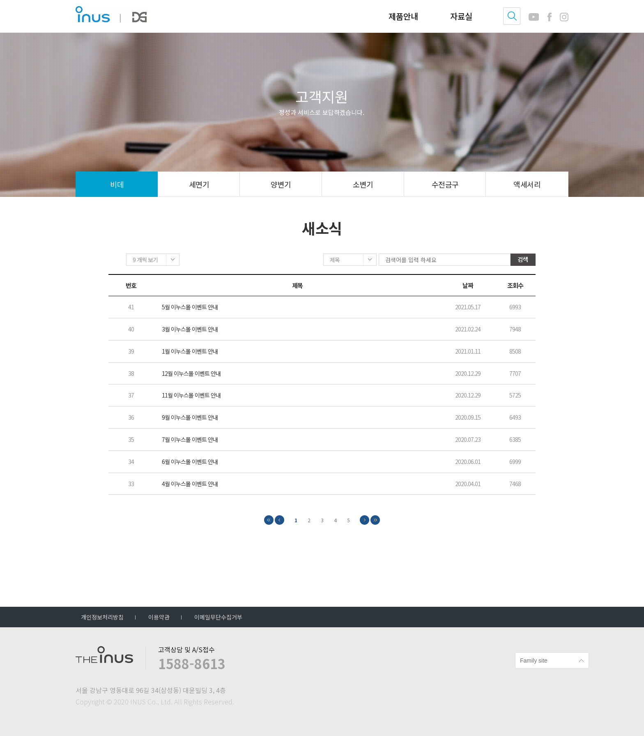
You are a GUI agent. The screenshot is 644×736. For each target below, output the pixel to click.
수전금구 (445, 184)
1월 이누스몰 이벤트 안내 (190, 351)
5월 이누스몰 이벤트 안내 (190, 307)
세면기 (199, 184)
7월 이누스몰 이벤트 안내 (190, 440)
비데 (117, 184)
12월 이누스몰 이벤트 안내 (191, 373)
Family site (533, 660)
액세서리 (526, 184)
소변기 (363, 184)
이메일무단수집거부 (218, 617)
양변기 (281, 184)
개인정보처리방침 (102, 617)
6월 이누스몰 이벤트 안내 (190, 462)
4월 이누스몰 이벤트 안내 (190, 484)
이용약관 (159, 617)
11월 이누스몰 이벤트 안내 (191, 396)
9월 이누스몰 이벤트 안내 (190, 418)
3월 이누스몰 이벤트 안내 (190, 330)
